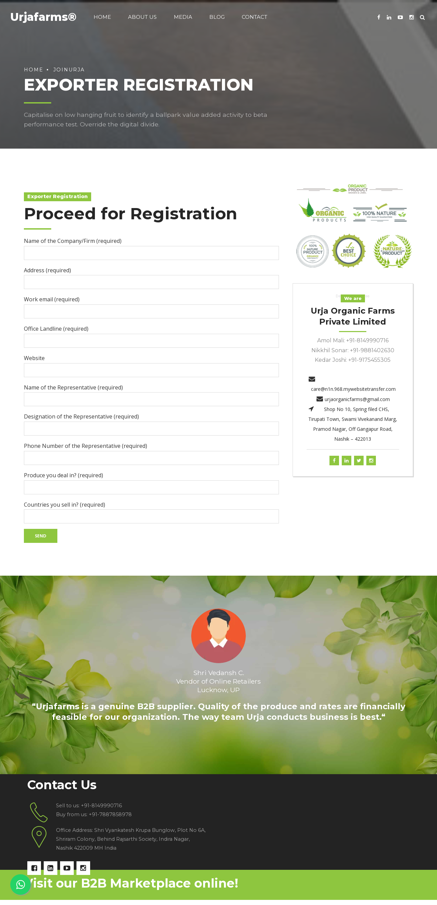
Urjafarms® (43, 17)
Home (102, 17)
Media (183, 17)
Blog (217, 17)
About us (142, 17)
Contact (254, 17)
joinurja (69, 70)
